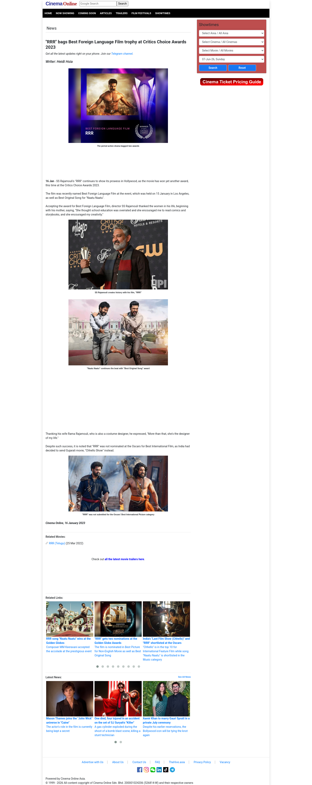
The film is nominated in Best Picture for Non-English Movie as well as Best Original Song (118, 629)
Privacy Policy (202, 762)
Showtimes (162, 13)
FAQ (157, 762)
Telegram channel (122, 53)
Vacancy (225, 762)
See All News (184, 677)
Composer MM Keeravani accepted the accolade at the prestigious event (69, 627)
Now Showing (65, 13)
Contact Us (139, 762)
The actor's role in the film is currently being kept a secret (69, 707)
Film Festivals (141, 13)
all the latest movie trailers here (124, 559)
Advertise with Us (92, 762)
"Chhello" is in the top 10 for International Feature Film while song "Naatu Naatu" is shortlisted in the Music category (166, 631)
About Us (118, 762)
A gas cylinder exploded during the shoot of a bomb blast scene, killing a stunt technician (118, 709)
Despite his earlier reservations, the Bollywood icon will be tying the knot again (166, 709)
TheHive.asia (177, 762)
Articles (106, 13)
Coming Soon (87, 13)
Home (48, 13)
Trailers (122, 13)
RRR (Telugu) (57, 543)
